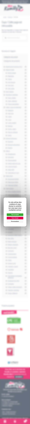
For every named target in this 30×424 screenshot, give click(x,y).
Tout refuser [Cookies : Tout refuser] (15, 218)
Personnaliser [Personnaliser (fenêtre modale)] (15, 221)
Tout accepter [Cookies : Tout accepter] (15, 214)
